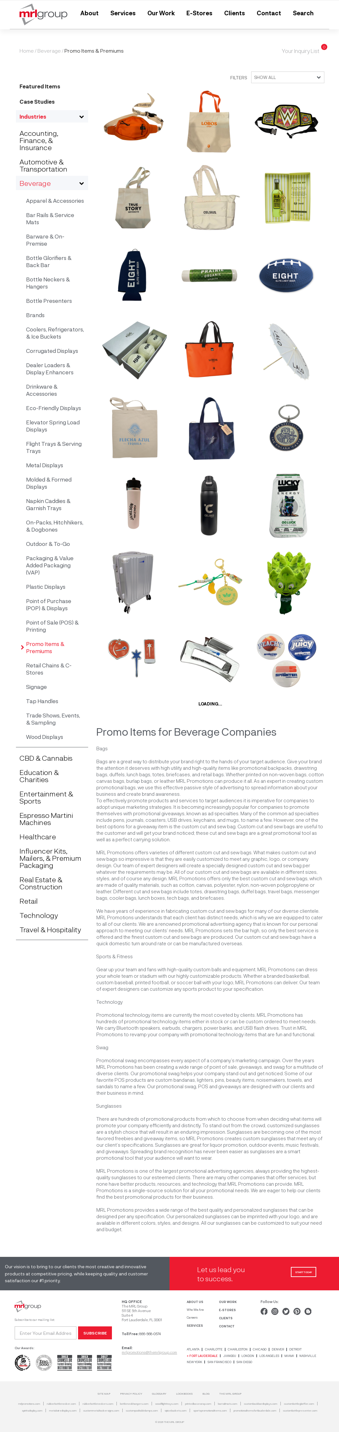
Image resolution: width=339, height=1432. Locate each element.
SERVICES (195, 1325)
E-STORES (227, 1310)
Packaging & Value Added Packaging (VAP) (50, 565)
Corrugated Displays (52, 350)
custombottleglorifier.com (299, 1403)
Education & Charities (39, 776)
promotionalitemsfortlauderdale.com (255, 1410)
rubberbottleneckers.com (98, 1403)
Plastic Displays (45, 586)
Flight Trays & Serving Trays (54, 447)
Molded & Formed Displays (49, 483)
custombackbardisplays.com (260, 1403)
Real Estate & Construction (41, 883)
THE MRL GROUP (230, 1393)
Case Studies (37, 101)
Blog (206, 1393)
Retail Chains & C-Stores (49, 669)
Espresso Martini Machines (46, 818)
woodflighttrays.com (166, 1403)
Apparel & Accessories (55, 200)
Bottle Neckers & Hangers (48, 283)
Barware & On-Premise (45, 240)
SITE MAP (104, 1393)
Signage (36, 686)
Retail (29, 900)
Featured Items (40, 86)
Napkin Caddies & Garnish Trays (48, 504)
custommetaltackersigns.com (101, 1410)
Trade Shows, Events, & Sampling (53, 719)
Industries (33, 116)
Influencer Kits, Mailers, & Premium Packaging (50, 858)
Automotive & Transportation (43, 165)
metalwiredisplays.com (62, 1410)
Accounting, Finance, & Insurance (39, 140)
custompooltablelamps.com (142, 1410)
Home (27, 50)
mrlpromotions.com (29, 1403)
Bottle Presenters (49, 300)
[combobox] (286, 77)
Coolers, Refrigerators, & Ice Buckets (55, 333)
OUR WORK (228, 1302)
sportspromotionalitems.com (210, 1410)
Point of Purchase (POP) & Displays (48, 604)
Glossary (159, 1393)
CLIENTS (226, 1318)
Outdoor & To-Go (48, 543)
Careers (192, 1317)
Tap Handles (42, 700)
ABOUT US (195, 1302)
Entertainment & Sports (46, 797)
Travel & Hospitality (50, 929)
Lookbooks (184, 1393)
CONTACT (227, 1326)
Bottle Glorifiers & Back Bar (49, 261)
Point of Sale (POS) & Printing (52, 626)
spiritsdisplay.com (32, 1410)
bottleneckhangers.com (134, 1403)
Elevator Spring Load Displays (53, 426)
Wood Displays (44, 736)
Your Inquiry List (300, 50)
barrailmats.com (227, 1403)
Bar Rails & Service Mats (50, 218)
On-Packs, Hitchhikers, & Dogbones (54, 526)
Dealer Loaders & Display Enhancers (50, 368)
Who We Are (195, 1309)
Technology (39, 915)
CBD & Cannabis (46, 757)
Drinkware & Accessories (42, 390)
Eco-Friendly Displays (53, 407)
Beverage (49, 50)
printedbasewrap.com (198, 1403)
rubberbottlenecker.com (61, 1403)
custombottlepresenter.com (300, 1410)
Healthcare (38, 836)
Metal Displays (44, 465)
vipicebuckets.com (175, 1410)
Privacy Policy (131, 1393)
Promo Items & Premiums (45, 647)
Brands (35, 314)
